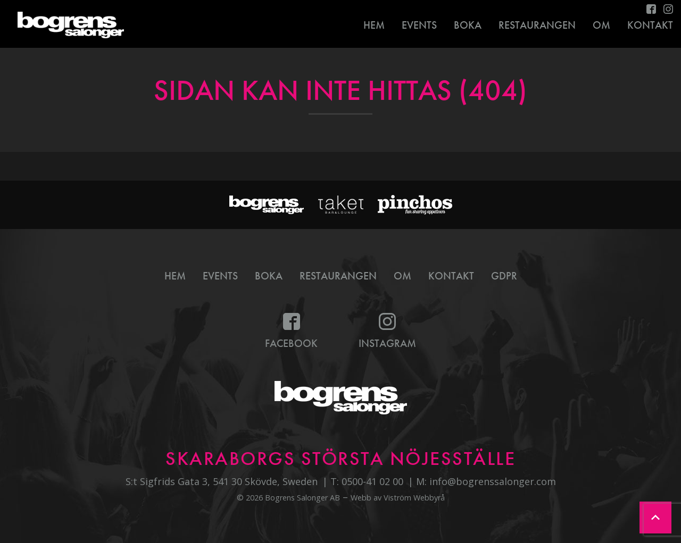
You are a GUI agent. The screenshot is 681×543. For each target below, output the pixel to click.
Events (419, 25)
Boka (467, 25)
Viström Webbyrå (414, 498)
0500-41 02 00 (372, 481)
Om (601, 25)
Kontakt (451, 276)
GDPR (504, 276)
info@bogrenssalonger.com (492, 481)
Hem (374, 25)
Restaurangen (537, 25)
